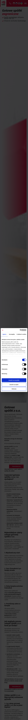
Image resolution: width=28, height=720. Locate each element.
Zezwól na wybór (13, 384)
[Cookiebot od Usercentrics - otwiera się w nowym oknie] (20, 330)
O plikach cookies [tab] (21, 334)
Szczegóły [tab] (11, 334)
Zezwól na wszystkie (14, 380)
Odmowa (14, 389)
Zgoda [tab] (4, 334)
